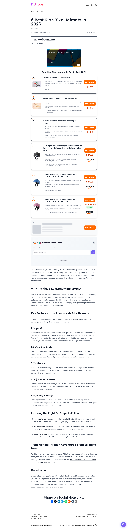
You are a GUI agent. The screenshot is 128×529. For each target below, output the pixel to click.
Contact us (90, 525)
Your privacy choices (78, 525)
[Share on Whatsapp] (65, 501)
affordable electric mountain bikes (83, 459)
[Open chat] (123, 524)
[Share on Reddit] (69, 501)
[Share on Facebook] (52, 501)
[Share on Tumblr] (72, 501)
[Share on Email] (76, 501)
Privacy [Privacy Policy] (67, 525)
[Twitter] (96, 525)
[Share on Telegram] (62, 501)
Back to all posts (37, 11)
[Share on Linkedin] (59, 501)
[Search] (92, 5)
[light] (96, 5)
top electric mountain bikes (44, 462)
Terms (61, 525)
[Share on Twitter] (55, 501)
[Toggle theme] (94, 242)
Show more (38, 43)
